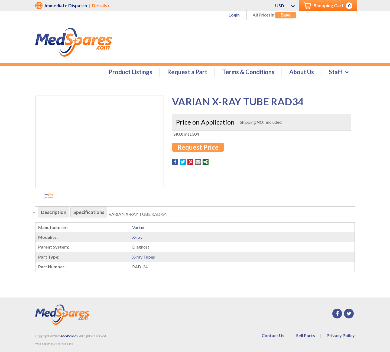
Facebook (337, 313)
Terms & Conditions (248, 72)
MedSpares (69, 336)
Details (99, 5)
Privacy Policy (341, 335)
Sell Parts (305, 335)
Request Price (198, 147)
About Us (301, 72)
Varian (138, 227)
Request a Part (187, 72)
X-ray (137, 237)
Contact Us (273, 335)
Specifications (89, 212)
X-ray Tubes (143, 256)
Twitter (349, 313)
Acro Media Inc (63, 344)
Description (54, 212)
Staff (336, 72)
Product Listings (130, 72)
